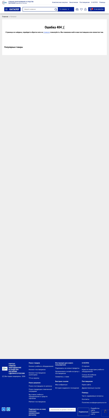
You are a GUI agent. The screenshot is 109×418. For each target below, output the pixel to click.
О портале (85, 366)
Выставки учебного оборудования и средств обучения (38, 396)
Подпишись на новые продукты (67, 368)
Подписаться (83, 412)
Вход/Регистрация (85, 9)
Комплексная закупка (60, 2)
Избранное (81, 9)
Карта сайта (86, 385)
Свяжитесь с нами (62, 377)
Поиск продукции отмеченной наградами (40, 390)
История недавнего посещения (67, 388)
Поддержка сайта (95, 413)
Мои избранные (61, 385)
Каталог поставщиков (37, 370)
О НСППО (94, 2)
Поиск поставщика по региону (40, 386)
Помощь (102, 2)
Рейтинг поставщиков (37, 402)
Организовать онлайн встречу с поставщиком (67, 372)
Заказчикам (73, 2)
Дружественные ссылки (91, 388)
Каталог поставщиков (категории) (37, 374)
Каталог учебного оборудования (41, 366)
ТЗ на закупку (96, 9)
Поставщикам (85, 2)
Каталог (12, 9)
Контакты (85, 399)
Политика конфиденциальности (94, 403)
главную (46, 32)
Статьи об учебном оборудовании (89, 376)
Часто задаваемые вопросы (92, 396)
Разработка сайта (95, 409)
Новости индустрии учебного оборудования (93, 370)
